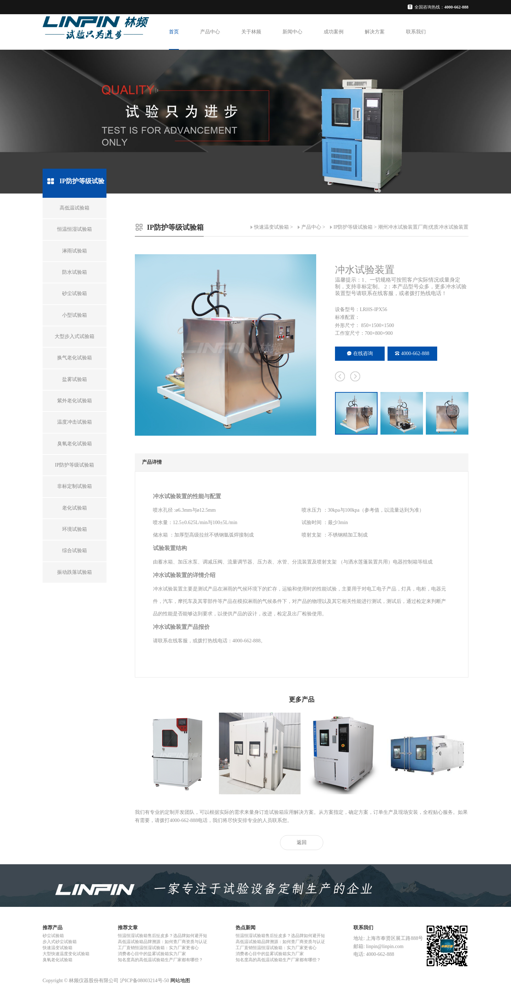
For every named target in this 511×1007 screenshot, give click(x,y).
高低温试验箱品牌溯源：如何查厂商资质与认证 (162, 941)
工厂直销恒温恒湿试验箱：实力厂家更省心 (158, 947)
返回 (302, 842)
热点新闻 (246, 927)
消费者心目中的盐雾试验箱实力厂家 (152, 953)
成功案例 (334, 31)
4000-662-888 (412, 353)
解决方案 (375, 31)
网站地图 (180, 980)
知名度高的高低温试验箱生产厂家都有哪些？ (160, 959)
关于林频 (251, 31)
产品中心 (210, 31)
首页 (174, 31)
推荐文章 (128, 927)
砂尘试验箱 (53, 935)
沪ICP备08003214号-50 (144, 980)
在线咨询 (360, 353)
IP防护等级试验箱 (353, 227)
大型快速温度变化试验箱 (66, 953)
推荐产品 (52, 927)
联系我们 (416, 31)
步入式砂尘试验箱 (60, 941)
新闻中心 (292, 31)
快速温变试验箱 (271, 227)
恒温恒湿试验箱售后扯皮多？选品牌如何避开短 (162, 935)
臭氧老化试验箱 (57, 959)
